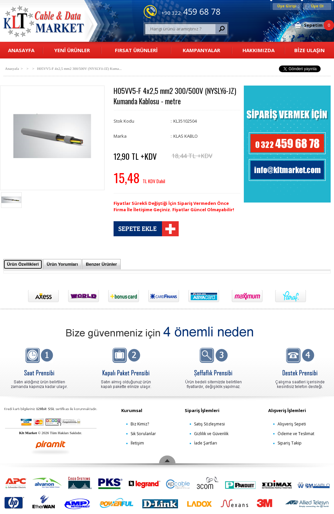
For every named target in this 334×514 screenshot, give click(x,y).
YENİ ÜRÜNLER (72, 50)
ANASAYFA (21, 50)
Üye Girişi (286, 5)
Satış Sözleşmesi (209, 424)
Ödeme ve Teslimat (296, 433)
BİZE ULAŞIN (309, 50)
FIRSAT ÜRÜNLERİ (136, 50)
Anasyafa (12, 69)
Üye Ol (317, 5)
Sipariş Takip (290, 443)
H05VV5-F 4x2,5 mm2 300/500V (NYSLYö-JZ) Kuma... (79, 69)
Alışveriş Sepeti (292, 424)
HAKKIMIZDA (258, 50)
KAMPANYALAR (201, 50)
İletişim (137, 443)
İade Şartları (205, 443)
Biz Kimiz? (140, 424)
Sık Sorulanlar (143, 433)
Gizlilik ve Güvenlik (211, 433)
